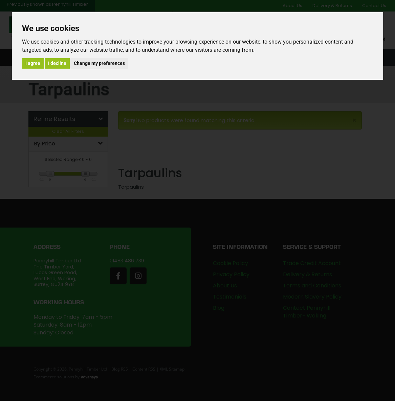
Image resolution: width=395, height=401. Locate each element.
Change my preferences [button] (99, 63)
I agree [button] (32, 63)
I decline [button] (57, 63)
